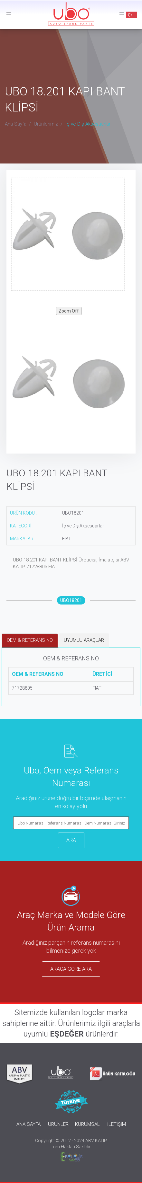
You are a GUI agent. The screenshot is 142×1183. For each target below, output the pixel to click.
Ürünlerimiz (46, 124)
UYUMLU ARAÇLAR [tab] (84, 640)
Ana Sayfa (15, 124)
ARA (71, 840)
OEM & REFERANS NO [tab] (30, 640)
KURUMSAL (87, 1124)
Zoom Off (69, 310)
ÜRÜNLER (58, 1124)
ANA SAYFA (28, 1124)
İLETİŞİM (116, 1124)
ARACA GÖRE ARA (71, 969)
